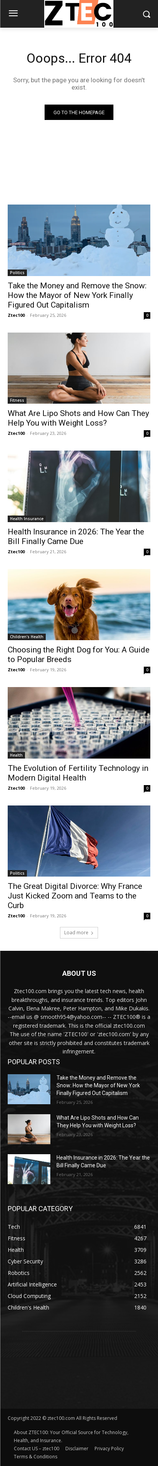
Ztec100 (16, 315)
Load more (79, 932)
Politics (17, 272)
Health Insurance (26, 518)
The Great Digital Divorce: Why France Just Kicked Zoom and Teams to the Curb (75, 896)
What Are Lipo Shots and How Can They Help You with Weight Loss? (78, 418)
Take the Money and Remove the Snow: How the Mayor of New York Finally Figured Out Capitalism (77, 295)
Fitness (17, 400)
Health (16, 755)
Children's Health (26, 636)
